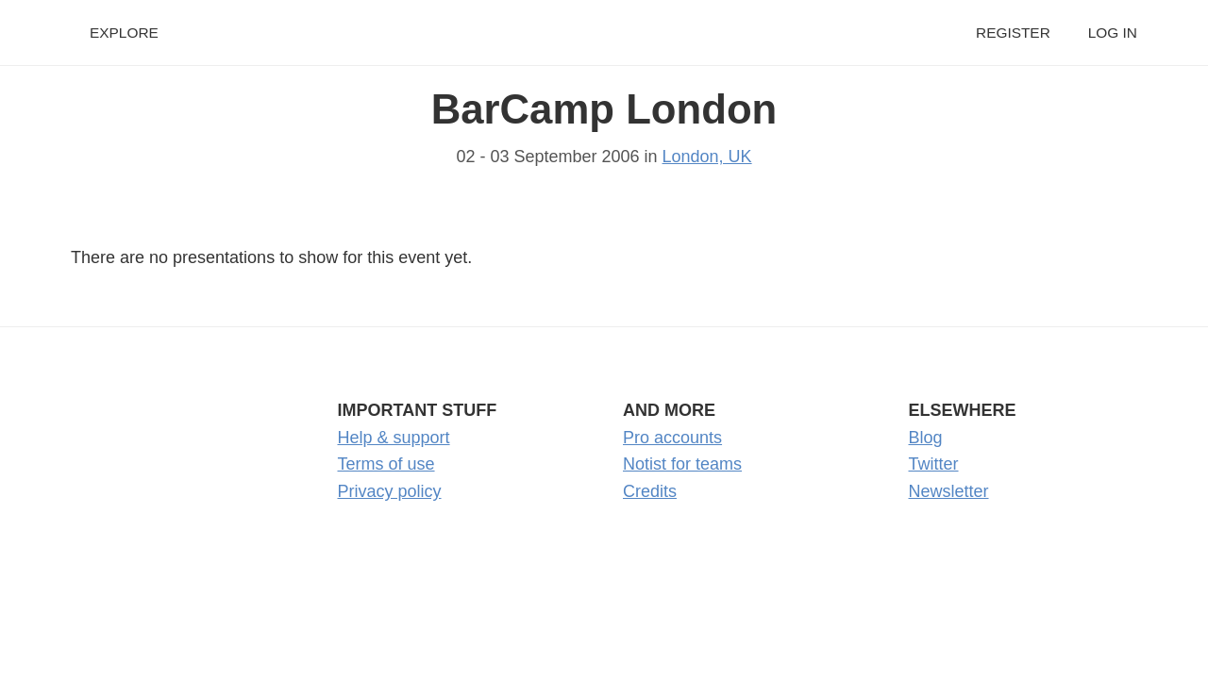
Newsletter (949, 491)
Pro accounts (672, 437)
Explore (124, 33)
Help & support (394, 437)
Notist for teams (682, 464)
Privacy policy (390, 491)
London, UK (707, 156)
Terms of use (386, 464)
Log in (1112, 33)
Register (1013, 33)
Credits (650, 491)
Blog (926, 437)
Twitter (934, 464)
